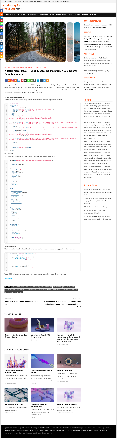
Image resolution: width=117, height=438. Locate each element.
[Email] (31, 80)
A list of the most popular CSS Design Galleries (40, 336)
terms (28, 427)
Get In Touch (88, 73)
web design (106, 39)
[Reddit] (9, 80)
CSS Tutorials (18, 1)
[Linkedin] (1, 17)
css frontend (34, 287)
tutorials (87, 41)
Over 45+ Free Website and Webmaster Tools (13, 372)
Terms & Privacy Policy (36, 430)
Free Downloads (38, 1)
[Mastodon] (18, 80)
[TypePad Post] (25, 80)
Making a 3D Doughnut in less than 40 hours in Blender (15, 336)
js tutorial (18, 292)
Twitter (94, 27)
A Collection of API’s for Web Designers (97, 207)
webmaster (32, 433)
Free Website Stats (64, 1)
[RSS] (15, 80)
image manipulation (45, 289)
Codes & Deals (47, 1)
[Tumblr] (41, 80)
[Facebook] (6, 80)
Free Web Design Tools (64, 371)
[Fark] (34, 80)
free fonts (94, 44)
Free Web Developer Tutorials (14, 404)
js (76, 289)
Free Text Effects (89, 14)
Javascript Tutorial (68, 289)
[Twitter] (44, 80)
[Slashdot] (1, 30)
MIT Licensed (8, 279)
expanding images (69, 287)
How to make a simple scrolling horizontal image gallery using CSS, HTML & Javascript (97, 200)
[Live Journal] (1, 40)
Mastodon (102, 27)
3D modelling (94, 39)
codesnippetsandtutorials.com (65, 412)
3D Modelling (33, 14)
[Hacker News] (38, 80)
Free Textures (74, 14)
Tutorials (21, 14)
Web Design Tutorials (28, 1)
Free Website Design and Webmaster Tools (39, 406)
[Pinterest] (22, 80)
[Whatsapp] (28, 80)
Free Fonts (60, 14)
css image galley (46, 287)
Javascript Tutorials (33, 67)
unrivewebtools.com (10, 383)
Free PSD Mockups (47, 14)
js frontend (9, 292)
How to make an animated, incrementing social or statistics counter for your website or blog (98, 192)
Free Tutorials (55, 1)
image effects (21, 289)
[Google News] (1, 33)
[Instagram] (12, 80)
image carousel (10, 289)
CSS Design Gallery (22, 287)
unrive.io (34, 383)
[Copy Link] (1, 56)
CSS (5, 67)
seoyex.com (35, 417)
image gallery (32, 289)
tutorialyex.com (9, 412)
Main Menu (9, 14)
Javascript (21, 67)
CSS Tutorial (57, 287)
